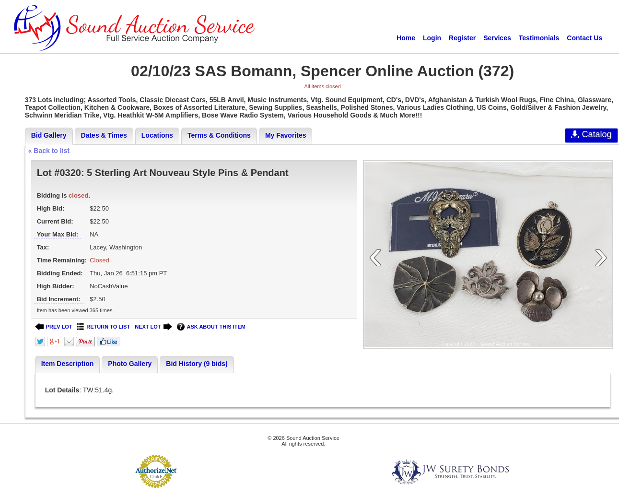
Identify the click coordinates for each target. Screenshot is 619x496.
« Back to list (49, 150)
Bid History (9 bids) (196, 363)
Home (406, 38)
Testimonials (539, 38)
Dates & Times (104, 135)
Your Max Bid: (57, 234)
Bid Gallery (49, 135)
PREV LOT (53, 327)
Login (432, 38)
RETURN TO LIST (103, 327)
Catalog (591, 134)
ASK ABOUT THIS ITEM (211, 327)
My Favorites (285, 135)
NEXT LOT (153, 327)
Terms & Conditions (219, 135)
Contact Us (584, 38)
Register (462, 38)
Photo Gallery (130, 363)
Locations (157, 135)
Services (497, 38)
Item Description (67, 363)
